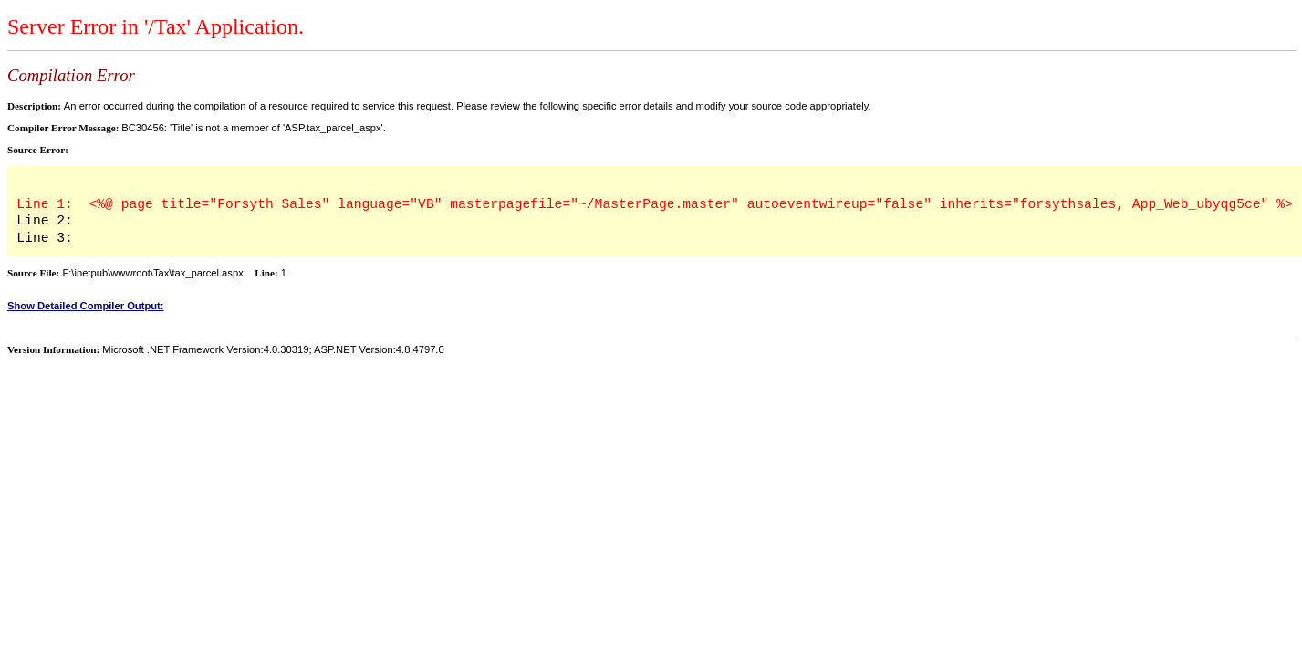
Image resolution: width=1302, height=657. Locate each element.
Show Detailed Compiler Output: (85, 305)
